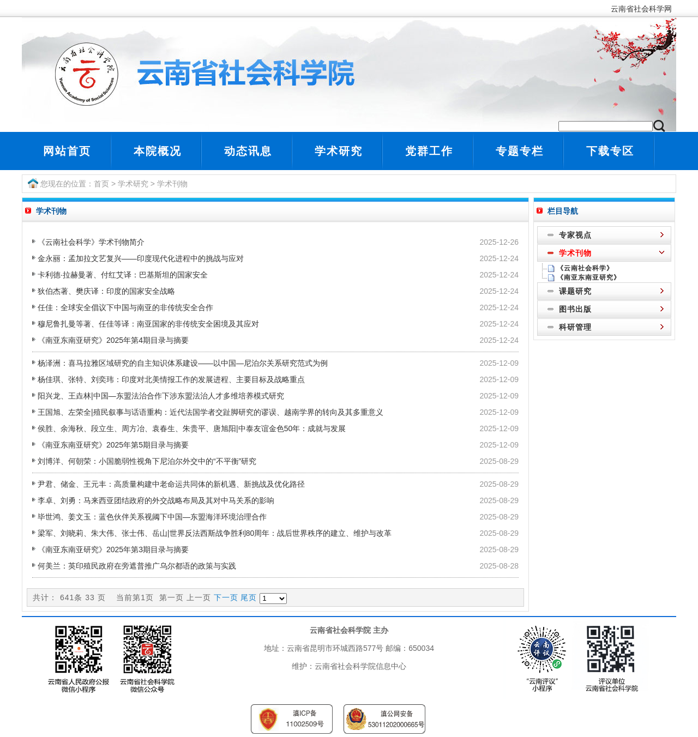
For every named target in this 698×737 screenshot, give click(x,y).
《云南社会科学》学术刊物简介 (91, 242)
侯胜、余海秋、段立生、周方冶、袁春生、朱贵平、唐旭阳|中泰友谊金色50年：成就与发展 (192, 428)
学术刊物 (172, 183)
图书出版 (575, 309)
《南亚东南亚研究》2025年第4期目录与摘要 (113, 340)
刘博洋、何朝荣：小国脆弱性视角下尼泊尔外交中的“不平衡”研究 (147, 461)
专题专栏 (520, 151)
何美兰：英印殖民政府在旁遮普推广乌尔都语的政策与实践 (137, 565)
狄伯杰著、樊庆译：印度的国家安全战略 (106, 291)
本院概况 (158, 151)
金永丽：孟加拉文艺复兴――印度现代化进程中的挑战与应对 (141, 258)
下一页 (226, 597)
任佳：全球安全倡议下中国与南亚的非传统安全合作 (125, 307)
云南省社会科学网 (643, 8)
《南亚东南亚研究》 (589, 277)
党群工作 (429, 151)
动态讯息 (248, 151)
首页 (101, 183)
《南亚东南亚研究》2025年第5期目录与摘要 (113, 444)
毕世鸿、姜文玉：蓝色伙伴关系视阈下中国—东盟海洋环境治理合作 (152, 516)
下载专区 (610, 151)
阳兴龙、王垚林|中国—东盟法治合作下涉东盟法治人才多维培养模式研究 (161, 395)
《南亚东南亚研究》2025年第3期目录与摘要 (113, 549)
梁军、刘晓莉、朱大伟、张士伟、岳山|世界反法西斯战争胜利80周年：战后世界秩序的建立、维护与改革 (215, 533)
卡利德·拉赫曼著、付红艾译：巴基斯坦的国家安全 (123, 274)
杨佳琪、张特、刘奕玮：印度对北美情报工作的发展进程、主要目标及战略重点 (171, 379)
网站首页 (67, 151)
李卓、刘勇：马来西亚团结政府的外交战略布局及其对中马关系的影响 (156, 500)
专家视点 (575, 235)
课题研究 (575, 291)
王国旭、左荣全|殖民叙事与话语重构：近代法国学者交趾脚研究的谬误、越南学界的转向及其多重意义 (210, 412)
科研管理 (575, 327)
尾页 (248, 597)
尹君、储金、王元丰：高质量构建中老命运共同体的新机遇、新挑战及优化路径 (171, 484)
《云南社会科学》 (585, 268)
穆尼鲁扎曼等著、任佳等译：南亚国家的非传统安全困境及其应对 (148, 323)
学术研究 (339, 151)
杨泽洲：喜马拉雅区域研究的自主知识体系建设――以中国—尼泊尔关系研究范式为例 (183, 363)
